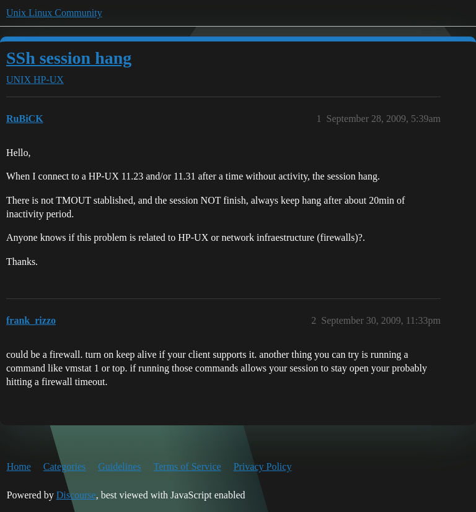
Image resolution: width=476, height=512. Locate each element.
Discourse (76, 495)
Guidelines (119, 466)
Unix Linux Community (54, 12)
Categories (64, 466)
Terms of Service (187, 466)
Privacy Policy (263, 466)
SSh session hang (68, 57)
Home (19, 466)
